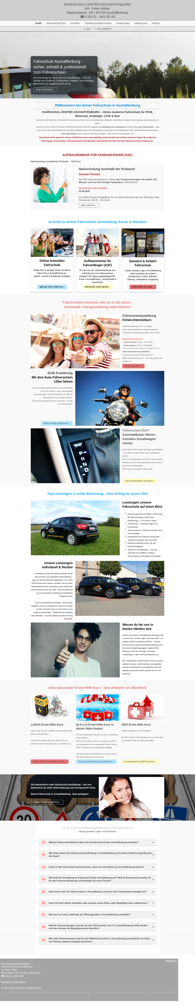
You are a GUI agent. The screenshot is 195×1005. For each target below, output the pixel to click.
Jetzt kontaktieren (44, 89)
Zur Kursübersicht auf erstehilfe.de (95, 761)
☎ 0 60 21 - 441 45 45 (12, 976)
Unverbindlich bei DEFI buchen (139, 761)
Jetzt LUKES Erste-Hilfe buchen (48, 761)
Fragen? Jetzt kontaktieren (46, 802)
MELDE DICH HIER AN (51, 287)
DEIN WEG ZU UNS (142, 287)
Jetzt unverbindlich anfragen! (139, 481)
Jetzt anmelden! (132, 366)
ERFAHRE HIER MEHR (96, 287)
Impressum (6, 982)
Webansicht (171, 961)
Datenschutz (20, 982)
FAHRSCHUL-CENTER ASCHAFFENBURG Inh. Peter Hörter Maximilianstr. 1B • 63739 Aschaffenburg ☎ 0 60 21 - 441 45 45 (97, 10)
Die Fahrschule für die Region (15, 964)
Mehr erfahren (88, 205)
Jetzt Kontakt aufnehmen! (55, 423)
